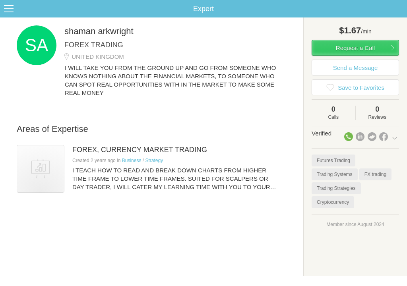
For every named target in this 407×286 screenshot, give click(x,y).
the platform (41, 4)
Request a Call (355, 57)
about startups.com (377, 5)
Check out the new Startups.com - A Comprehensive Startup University (262, 5)
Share (399, 18)
